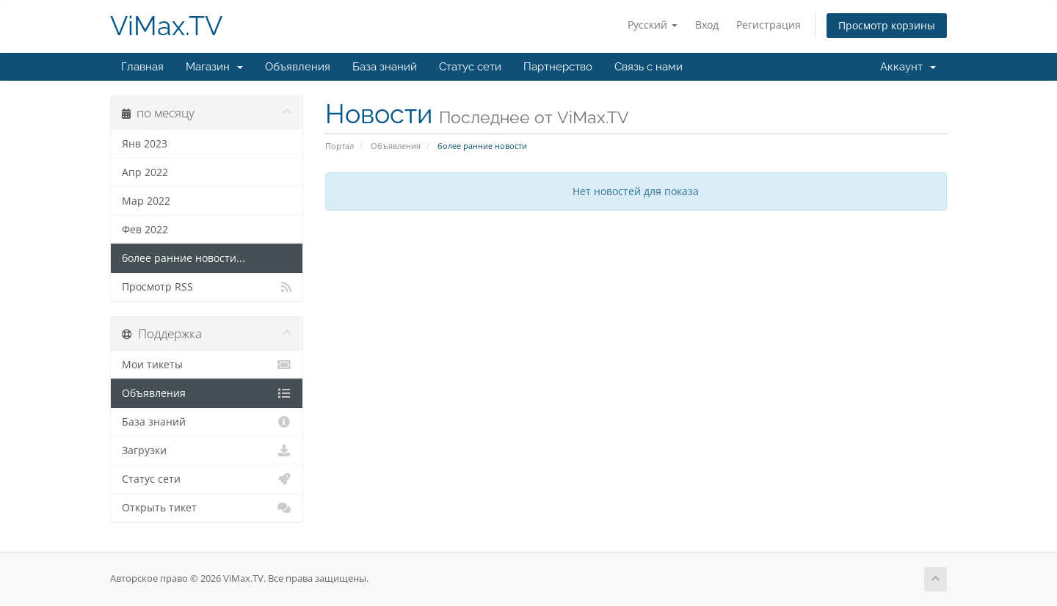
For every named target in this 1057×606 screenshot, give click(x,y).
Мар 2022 (146, 201)
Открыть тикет (206, 507)
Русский (653, 25)
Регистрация (768, 25)
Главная (142, 66)
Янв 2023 (144, 143)
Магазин (214, 66)
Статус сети (470, 66)
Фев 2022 (145, 229)
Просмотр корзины (886, 25)
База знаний (384, 66)
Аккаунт (908, 66)
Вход (707, 25)
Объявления (297, 66)
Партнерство (557, 66)
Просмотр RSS (206, 287)
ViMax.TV (166, 26)
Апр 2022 (145, 172)
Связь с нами (648, 66)
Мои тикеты (206, 364)
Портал (339, 145)
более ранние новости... (183, 258)
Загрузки (206, 450)
